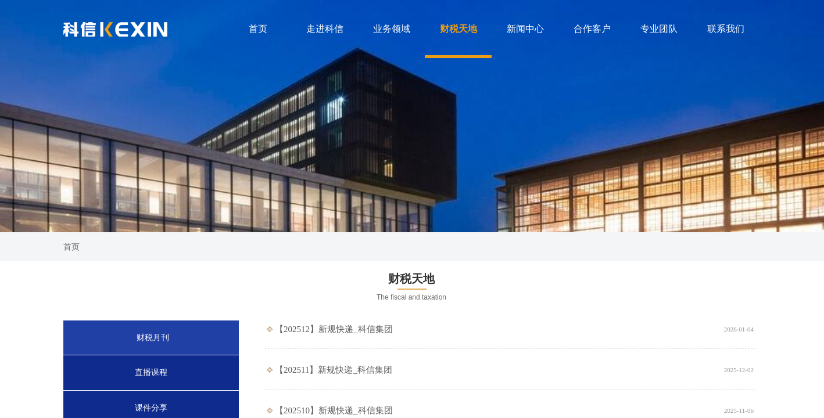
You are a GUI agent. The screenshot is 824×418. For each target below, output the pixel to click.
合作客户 (592, 29)
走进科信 (324, 29)
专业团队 (659, 29)
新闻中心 (525, 29)
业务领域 (391, 29)
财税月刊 (153, 337)
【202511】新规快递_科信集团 (333, 369)
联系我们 (725, 29)
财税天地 (458, 29)
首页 (258, 29)
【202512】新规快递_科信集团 (334, 329)
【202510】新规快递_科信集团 (334, 410)
